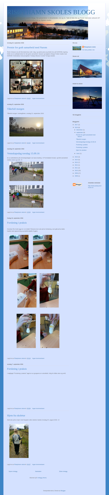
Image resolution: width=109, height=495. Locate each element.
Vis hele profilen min (88, 50)
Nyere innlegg (13, 471)
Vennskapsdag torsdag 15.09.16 (23, 153)
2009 (76, 173)
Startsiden (38, 471)
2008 (76, 176)
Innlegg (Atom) (42, 478)
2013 (76, 162)
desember (79, 130)
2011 (76, 168)
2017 (76, 124)
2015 (76, 157)
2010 (76, 170)
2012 (76, 165)
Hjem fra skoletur (16, 415)
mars (78, 153)
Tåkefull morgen (15, 108)
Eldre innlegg (63, 471)
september (79, 132)
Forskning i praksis (17, 222)
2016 (76, 127)
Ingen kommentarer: (38, 98)
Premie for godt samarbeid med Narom (27, 47)
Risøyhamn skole (90, 47)
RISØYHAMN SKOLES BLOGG (51, 12)
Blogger (63, 490)
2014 (76, 159)
